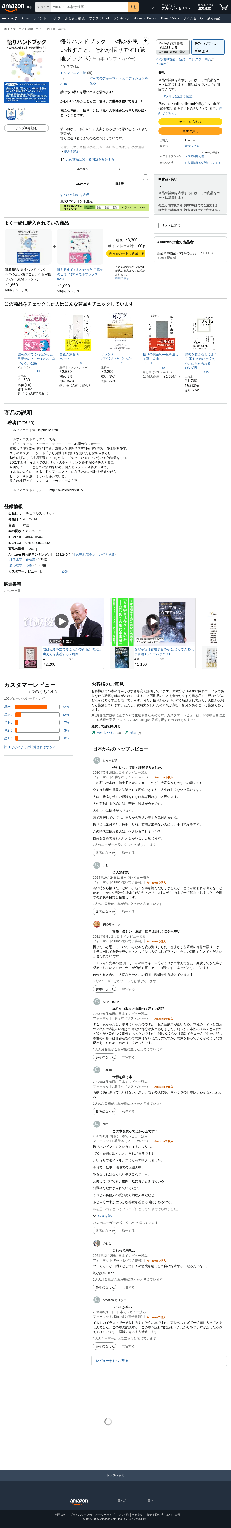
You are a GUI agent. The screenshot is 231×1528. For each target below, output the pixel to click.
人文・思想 (17, 29)
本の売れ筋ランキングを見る (94, 554)
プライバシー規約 (81, 1514)
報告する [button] (128, 852)
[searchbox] (89, 7)
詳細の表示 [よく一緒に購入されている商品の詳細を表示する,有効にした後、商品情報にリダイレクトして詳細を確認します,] (122, 278)
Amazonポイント (33, 18)
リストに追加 (171, 225)
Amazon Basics (145, 18)
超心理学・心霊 (20, 565)
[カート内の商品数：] (223, 7)
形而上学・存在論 (55, 29)
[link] (16, 290)
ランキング (121, 18)
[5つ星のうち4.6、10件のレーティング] (70, 363)
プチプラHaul (99, 18)
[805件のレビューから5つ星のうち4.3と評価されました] (164, 659)
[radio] (172, 47)
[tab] (106, 732)
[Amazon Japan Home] (79, 1502)
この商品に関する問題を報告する (87, 159)
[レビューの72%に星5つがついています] (36, 707)
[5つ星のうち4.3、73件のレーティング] (112, 363)
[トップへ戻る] (115, 1480)
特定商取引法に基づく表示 (163, 1514)
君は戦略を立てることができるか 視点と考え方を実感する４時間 (72, 651)
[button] (9, 18)
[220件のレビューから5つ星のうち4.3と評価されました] (73, 659)
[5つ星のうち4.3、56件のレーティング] (154, 367)
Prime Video (170, 18)
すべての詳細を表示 (74, 195)
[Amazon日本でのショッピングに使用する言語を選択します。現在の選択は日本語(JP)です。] (148, 7)
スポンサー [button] (12, 590)
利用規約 (60, 1514)
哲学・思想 (34, 29)
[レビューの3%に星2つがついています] (36, 730)
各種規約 (137, 1514)
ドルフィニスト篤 (73, 73)
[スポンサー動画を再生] (61, 621)
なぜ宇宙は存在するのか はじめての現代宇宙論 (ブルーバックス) (164, 651)
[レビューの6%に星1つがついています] (36, 738)
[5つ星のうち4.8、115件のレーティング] (197, 372)
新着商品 (213, 18)
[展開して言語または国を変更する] (134, 1501)
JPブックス (192, 146)
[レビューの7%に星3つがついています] (36, 722)
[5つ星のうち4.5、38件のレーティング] (29, 371)
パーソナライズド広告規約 (112, 1514)
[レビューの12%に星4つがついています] (36, 714)
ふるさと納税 (75, 18)
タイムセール (193, 18)
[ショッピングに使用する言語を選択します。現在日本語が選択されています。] (120, 1500)
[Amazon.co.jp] (17, 7)
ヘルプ (56, 18)
